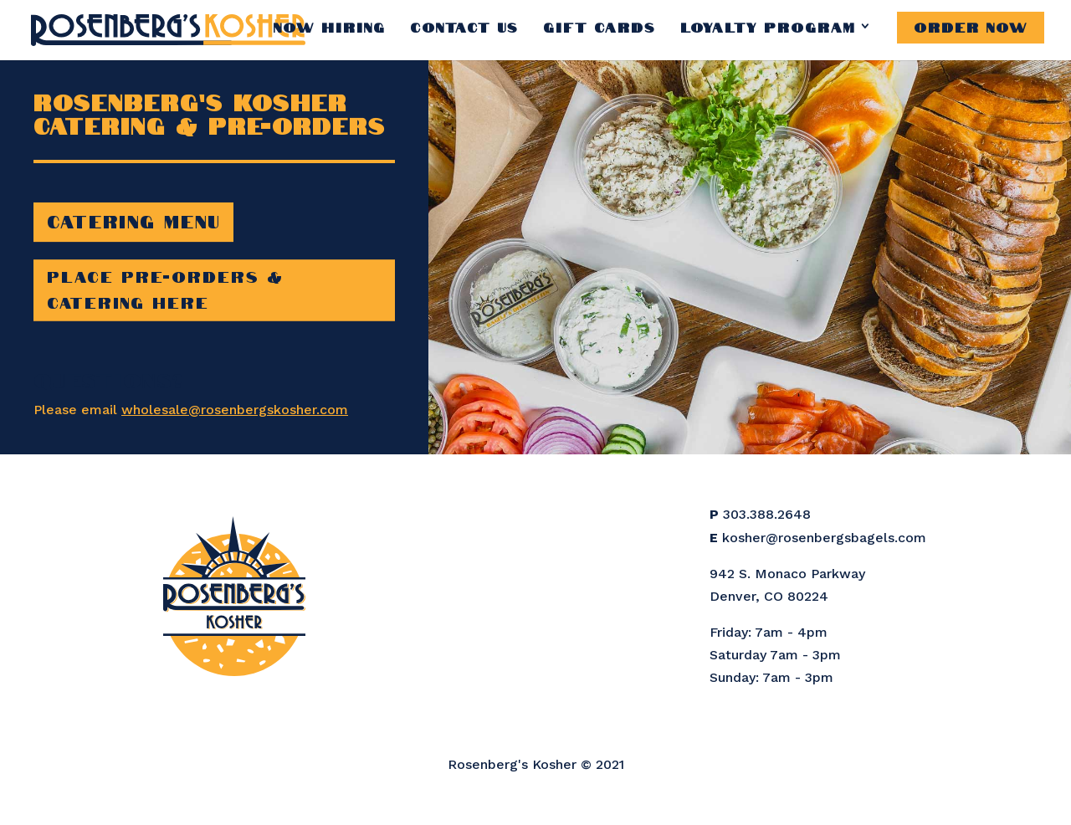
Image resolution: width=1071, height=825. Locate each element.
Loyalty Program (768, 26)
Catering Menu (133, 220)
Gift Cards (599, 26)
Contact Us (464, 26)
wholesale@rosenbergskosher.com (234, 410)
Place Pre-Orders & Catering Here (165, 288)
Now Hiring (330, 26)
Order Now (970, 26)
